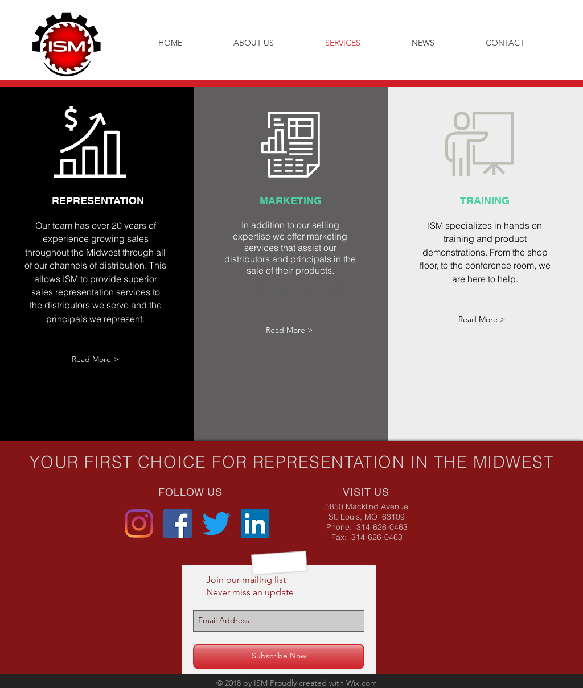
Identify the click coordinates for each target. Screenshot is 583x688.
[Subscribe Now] (278, 656)
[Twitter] (216, 523)
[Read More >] (95, 359)
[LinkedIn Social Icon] (255, 523)
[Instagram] (139, 523)
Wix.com (361, 683)
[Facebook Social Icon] (177, 523)
